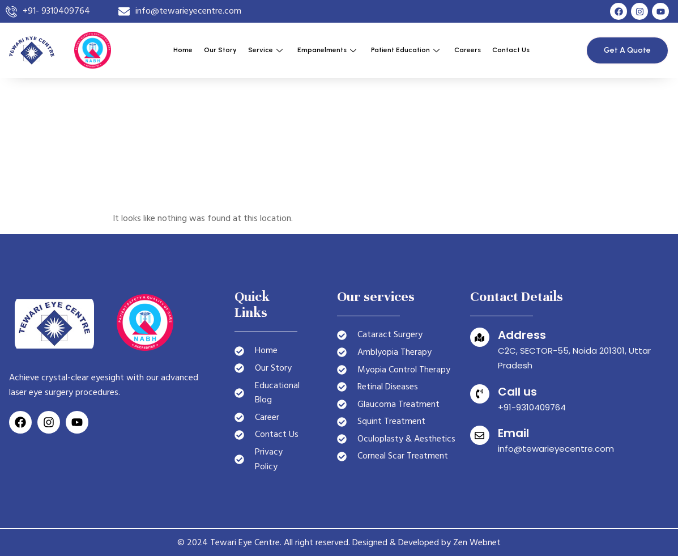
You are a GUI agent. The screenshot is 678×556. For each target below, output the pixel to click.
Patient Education (405, 50)
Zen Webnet (477, 542)
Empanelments (326, 50)
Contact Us (511, 50)
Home (183, 50)
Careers (467, 50)
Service (265, 50)
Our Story (220, 50)
